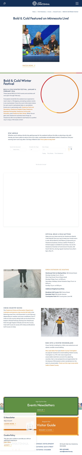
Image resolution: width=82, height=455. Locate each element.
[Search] (18, 149)
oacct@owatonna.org (66, 448)
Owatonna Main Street (19, 117)
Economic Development (44, 440)
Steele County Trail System (69, 351)
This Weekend (59, 149)
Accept (8, 445)
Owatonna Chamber (42, 446)
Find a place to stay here (47, 142)
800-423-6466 (64, 446)
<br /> (41, 196)
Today (44, 149)
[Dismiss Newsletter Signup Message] (34, 414)
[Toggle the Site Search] (5, 3)
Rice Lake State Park (52, 351)
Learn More (10, 424)
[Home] (41, 3)
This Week (50, 149)
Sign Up (41, 407)
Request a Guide (46, 427)
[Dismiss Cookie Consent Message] (34, 431)
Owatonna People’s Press (18, 113)
